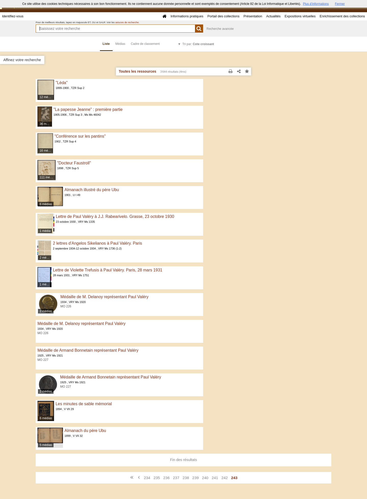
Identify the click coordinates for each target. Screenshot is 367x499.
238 (186, 478)
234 (147, 478)
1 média (45, 231)
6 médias (46, 204)
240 (205, 478)
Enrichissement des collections (342, 16)
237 (176, 478)
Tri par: (198, 44)
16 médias (46, 150)
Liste (106, 44)
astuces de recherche (127, 22)
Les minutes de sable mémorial (84, 404)
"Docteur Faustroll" (74, 163)
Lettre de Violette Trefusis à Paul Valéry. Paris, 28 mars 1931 (107, 270)
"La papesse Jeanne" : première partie (88, 109)
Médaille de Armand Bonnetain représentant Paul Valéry (87, 350)
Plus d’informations (316, 4)
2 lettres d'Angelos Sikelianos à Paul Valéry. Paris (97, 243)
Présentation (252, 16)
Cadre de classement (145, 44)
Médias (120, 44)
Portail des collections (223, 16)
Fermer (340, 4)
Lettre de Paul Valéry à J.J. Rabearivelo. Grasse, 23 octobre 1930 (115, 216)
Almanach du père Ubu (85, 430)
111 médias (47, 177)
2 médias (45, 257)
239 (195, 478)
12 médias (47, 97)
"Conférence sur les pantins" (80, 136)
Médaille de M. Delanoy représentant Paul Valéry (104, 297)
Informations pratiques (187, 16)
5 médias (46, 445)
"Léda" (62, 83)
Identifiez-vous (12, 16)
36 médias (46, 124)
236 (166, 478)
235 (156, 478)
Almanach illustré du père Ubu (91, 190)
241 (215, 478)
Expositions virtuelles (300, 16)
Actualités (273, 16)
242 (224, 478)
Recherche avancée (220, 29)
